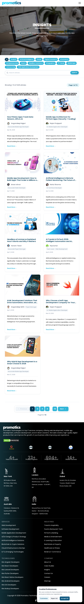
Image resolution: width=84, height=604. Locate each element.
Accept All (64, 598)
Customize (44, 598)
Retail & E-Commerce (52, 552)
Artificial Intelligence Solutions (13, 540)
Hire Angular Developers (10, 562)
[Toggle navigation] (80, 3)
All (6, 59)
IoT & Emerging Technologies (13, 552)
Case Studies (49, 566)
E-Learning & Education (53, 540)
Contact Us (48, 573)
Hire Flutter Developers (10, 573)
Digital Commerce (51, 59)
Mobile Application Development (14, 533)
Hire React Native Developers (12, 577)
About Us (47, 562)
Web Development (9, 525)
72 (55, 409)
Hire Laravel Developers (10, 570)
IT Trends (61, 63)
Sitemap (47, 581)
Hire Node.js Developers (10, 588)
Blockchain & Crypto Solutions (13, 544)
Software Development (10, 529)
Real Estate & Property (52, 544)
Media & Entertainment (53, 537)
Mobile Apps (72, 63)
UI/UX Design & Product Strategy (14, 537)
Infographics (50, 63)
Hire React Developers (10, 566)
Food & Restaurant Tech (53, 529)
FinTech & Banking (51, 533)
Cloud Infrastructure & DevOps (13, 548)
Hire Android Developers (10, 581)
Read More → (12, 146)
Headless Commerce (36, 63)
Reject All (54, 598)
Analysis (13, 59)
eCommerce (64, 59)
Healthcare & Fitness (52, 548)
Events (23, 63)
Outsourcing (10, 67)
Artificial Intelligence (26, 59)
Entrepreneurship (12, 63)
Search (74, 73)
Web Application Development (28, 67)
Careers (47, 577)
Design (39, 59)
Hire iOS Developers (9, 585)
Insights (47, 570)
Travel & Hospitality (51, 525)
